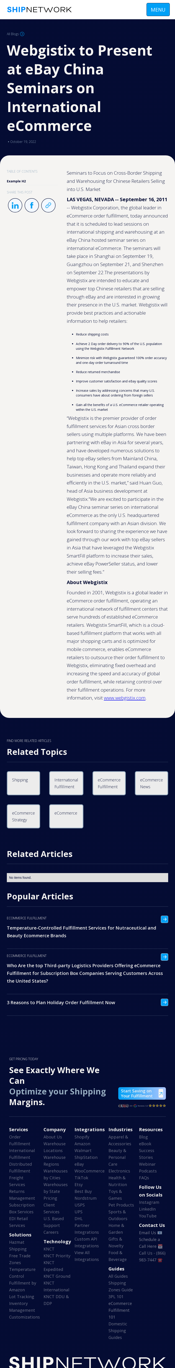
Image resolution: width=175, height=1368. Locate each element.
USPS (80, 1205)
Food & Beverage (117, 1256)
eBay (79, 1164)
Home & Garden (116, 1229)
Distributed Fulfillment (20, 1167)
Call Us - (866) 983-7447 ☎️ (152, 1256)
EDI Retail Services (18, 1222)
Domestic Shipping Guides (117, 1330)
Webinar (147, 1164)
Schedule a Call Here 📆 (151, 1243)
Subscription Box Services (21, 1208)
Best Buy (83, 1191)
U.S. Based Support (54, 1222)
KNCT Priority (57, 1255)
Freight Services (17, 1181)
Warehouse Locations (55, 1147)
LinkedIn (147, 1209)
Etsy (79, 1184)
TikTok (81, 1177)
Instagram (149, 1202)
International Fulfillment (22, 1154)
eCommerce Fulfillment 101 (120, 1310)
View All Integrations (87, 1256)
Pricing (50, 1198)
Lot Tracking (21, 1296)
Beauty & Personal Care (117, 1157)
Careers (51, 1232)
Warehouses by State (56, 1188)
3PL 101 (116, 1296)
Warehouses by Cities (56, 1174)
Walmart (83, 1150)
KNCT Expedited (53, 1266)
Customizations (24, 1317)
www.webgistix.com (125, 698)
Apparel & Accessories (119, 1140)
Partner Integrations (87, 1229)
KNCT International (56, 1286)
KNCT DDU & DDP (56, 1300)
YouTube (148, 1216)
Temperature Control (22, 1273)
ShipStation (86, 1157)
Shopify (82, 1137)
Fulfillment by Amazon (22, 1286)
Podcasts (148, 1171)
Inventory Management (22, 1307)
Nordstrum (86, 1198)
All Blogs (13, 34)
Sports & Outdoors (117, 1215)
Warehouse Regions (55, 1161)
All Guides (118, 1276)
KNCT (49, 1249)
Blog (143, 1137)
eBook (145, 1143)
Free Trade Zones (20, 1259)
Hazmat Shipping (18, 1245)
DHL (79, 1218)
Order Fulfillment (19, 1140)
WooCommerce (90, 1171)
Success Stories (146, 1154)
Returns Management (22, 1195)
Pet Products (121, 1205)
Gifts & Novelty (116, 1242)
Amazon (82, 1143)
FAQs (144, 1177)
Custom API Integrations (87, 1242)
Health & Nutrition (117, 1181)
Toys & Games (115, 1195)
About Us (53, 1137)
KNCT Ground (57, 1276)
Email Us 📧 (150, 1232)
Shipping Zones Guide (120, 1286)
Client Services (51, 1208)
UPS (78, 1211)
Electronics (119, 1171)
